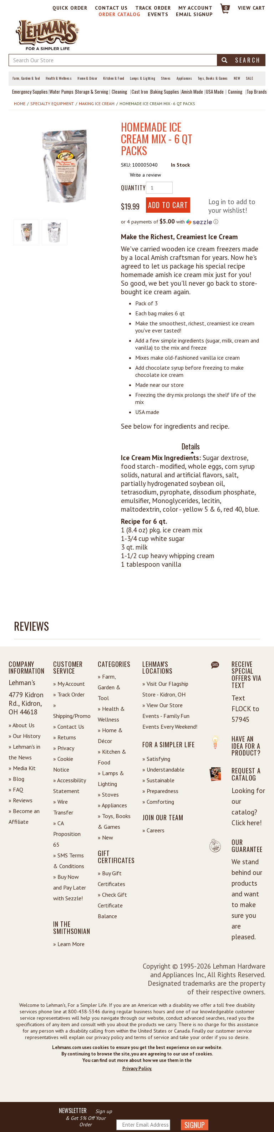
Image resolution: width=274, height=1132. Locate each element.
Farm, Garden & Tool (26, 78)
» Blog (16, 778)
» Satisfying (156, 758)
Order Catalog (119, 14)
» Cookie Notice (63, 764)
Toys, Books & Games (213, 78)
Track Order (153, 8)
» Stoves (108, 794)
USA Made (215, 91)
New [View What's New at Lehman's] (237, 78)
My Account (195, 8)
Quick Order (69, 8)
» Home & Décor (110, 735)
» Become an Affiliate (24, 816)
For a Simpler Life (168, 744)
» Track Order (69, 694)
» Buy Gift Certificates (111, 878)
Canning (235, 91)
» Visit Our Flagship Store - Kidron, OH (165, 689)
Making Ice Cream (97, 103)
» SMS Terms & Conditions (68, 861)
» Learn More (69, 944)
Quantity (131, 187)
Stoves (166, 78)
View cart (251, 8)
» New (105, 837)
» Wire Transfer (63, 807)
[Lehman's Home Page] (47, 34)
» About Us (22, 725)
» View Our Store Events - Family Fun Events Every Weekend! (169, 716)
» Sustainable (158, 780)
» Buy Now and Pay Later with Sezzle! (69, 887)
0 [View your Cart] (226, 8)
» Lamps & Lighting (111, 778)
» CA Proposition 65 (67, 834)
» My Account (69, 683)
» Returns (64, 737)
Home (19, 103)
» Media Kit (22, 768)
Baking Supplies (165, 91)
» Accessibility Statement (69, 785)
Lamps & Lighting (142, 78)
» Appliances (112, 805)
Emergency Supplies (30, 91)
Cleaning (119, 91)
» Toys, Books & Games (114, 821)
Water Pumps (61, 91)
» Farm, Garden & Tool (109, 687)
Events (158, 14)
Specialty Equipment (52, 103)
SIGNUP (194, 1124)
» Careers (153, 830)
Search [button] (241, 60)
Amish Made (192, 91)
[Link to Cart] (221, 12)
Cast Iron (140, 91)
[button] (64, 165)
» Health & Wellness (111, 714)
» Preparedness (160, 790)
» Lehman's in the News (24, 752)
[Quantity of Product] (159, 188)
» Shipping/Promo (70, 710)
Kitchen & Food (113, 78)
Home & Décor (87, 78)
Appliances (184, 78)
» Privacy (63, 748)
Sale (249, 78)
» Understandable (163, 769)
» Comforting (158, 801)
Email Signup (194, 14)
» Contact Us (68, 726)
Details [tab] (191, 446)
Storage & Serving (91, 91)
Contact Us (111, 8)
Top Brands (257, 91)
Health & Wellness (59, 78)
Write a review (145, 175)
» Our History (24, 735)
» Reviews (20, 800)
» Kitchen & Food (112, 757)
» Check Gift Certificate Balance (112, 905)
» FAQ (16, 789)
